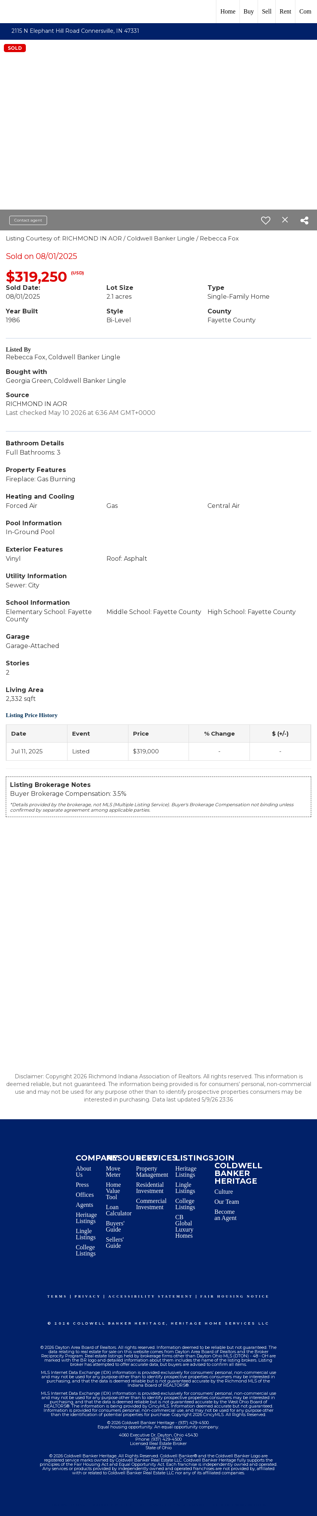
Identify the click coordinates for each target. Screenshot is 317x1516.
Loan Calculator (119, 1210)
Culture (223, 1191)
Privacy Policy (112, 1504)
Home (227, 11)
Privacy (88, 1296)
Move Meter (113, 1171)
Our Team (226, 1201)
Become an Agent (225, 1214)
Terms (57, 1296)
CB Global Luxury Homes (184, 1226)
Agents (84, 1204)
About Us (83, 1171)
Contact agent (28, 220)
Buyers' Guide (115, 1226)
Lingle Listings (86, 1234)
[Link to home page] (10, 11)
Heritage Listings (86, 1217)
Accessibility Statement (150, 1296)
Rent (285, 11)
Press (82, 1184)
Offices (85, 1194)
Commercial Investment (151, 1204)
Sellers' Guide (115, 1242)
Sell (266, 11)
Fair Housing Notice (235, 1296)
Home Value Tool (113, 1190)
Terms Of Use (68, 1504)
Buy (249, 11)
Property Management (152, 1171)
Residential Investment (150, 1187)
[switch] (265, 220)
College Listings (86, 1250)
